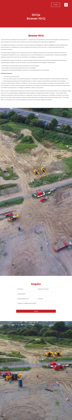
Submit (36, 311)
